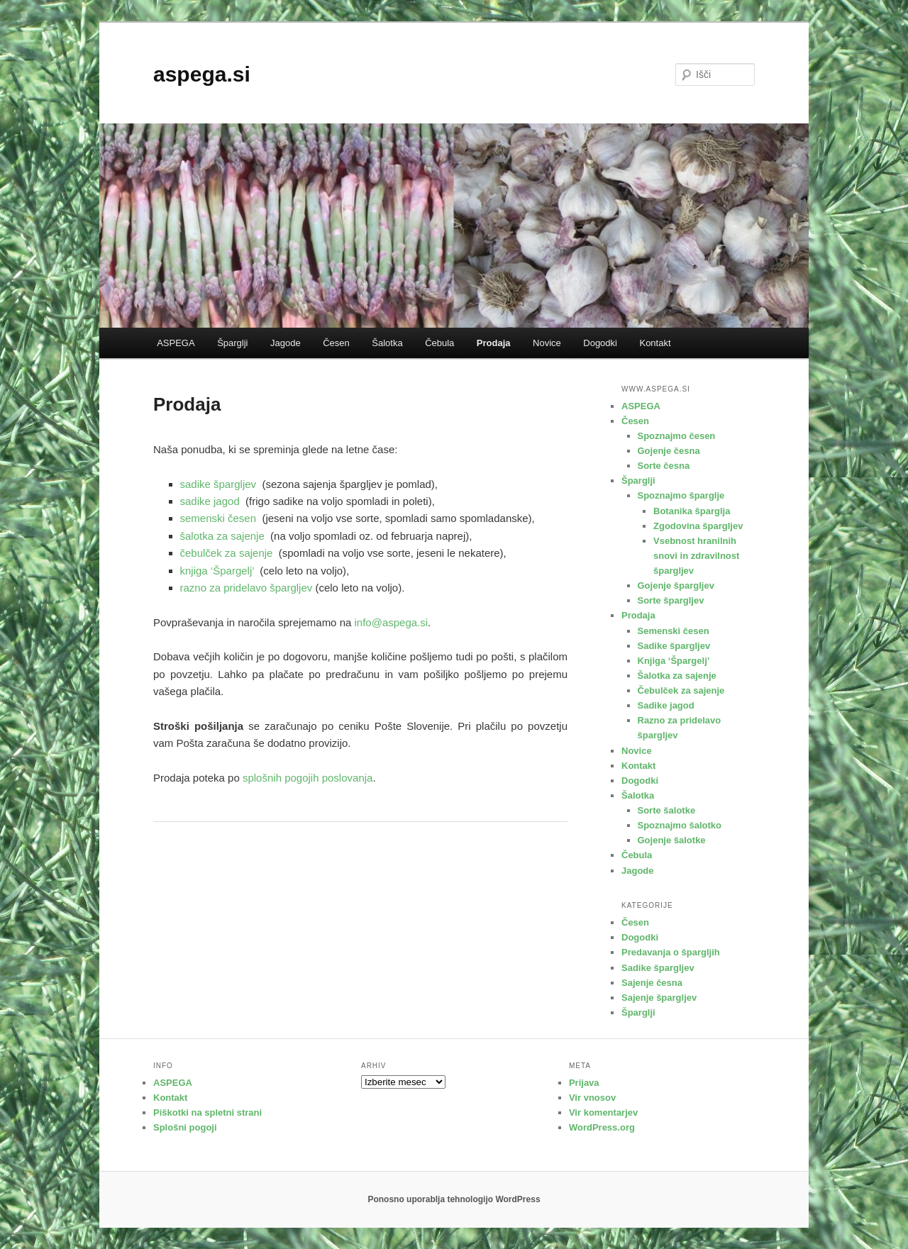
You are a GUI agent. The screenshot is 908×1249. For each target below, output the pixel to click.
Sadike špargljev (674, 645)
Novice (547, 343)
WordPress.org (602, 1127)
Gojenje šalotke (672, 840)
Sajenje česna (651, 982)
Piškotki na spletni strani (207, 1112)
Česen (336, 343)
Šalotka (387, 343)
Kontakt (654, 343)
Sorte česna (664, 465)
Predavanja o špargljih (670, 952)
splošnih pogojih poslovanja (307, 778)
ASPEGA (175, 343)
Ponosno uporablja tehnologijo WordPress (453, 1199)
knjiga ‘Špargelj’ (217, 571)
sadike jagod (210, 501)
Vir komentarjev (603, 1112)
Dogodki (600, 343)
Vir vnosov (592, 1097)
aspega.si (201, 74)
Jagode (285, 343)
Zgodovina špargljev (698, 526)
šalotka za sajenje (222, 536)
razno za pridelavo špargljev (246, 588)
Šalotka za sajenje (677, 675)
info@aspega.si (391, 622)
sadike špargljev (218, 484)
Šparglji (232, 343)
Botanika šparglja (691, 511)
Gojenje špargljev (676, 585)
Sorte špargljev (671, 600)
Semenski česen (673, 631)
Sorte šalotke (667, 810)
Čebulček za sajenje (681, 690)
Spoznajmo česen (677, 436)
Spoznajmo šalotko (679, 825)
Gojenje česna (669, 450)
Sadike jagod (666, 705)
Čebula (439, 343)
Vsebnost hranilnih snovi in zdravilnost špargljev (696, 555)
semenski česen (218, 518)
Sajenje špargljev (659, 997)
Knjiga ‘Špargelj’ (674, 660)
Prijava (584, 1082)
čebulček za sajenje (226, 553)
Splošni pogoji (185, 1127)
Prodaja (494, 343)
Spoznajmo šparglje (681, 495)
